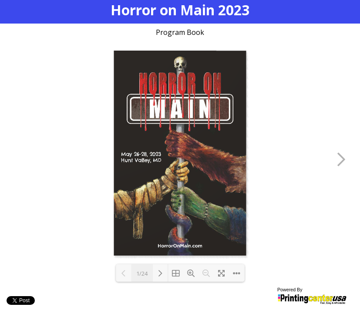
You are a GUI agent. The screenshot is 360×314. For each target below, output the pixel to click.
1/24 (142, 273)
